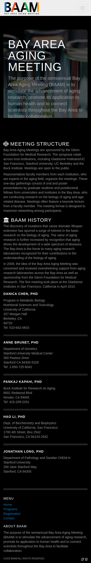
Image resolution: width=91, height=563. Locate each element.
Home (7, 504)
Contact (8, 518)
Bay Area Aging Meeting (22, 8)
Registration (12, 514)
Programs (10, 509)
